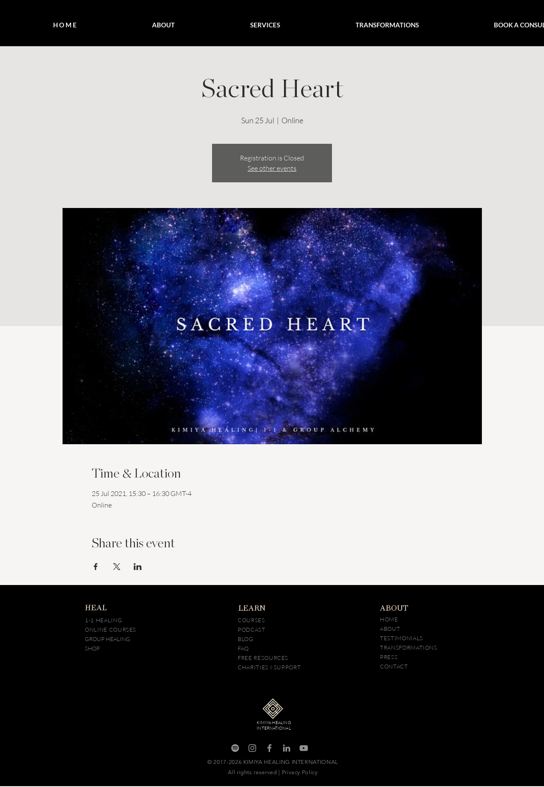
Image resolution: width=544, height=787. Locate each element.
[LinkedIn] (286, 748)
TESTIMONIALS (401, 638)
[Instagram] (252, 748)
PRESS (389, 656)
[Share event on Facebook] (96, 566)
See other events (272, 168)
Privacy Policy (300, 772)
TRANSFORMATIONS (408, 647)
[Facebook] (269, 748)
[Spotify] (235, 748)
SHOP (92, 648)
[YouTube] (304, 748)
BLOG (246, 639)
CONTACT (394, 666)
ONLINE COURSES (110, 629)
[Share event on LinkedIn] (138, 566)
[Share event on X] (117, 566)
